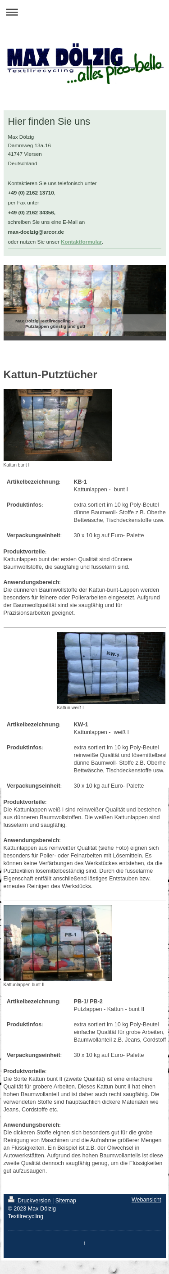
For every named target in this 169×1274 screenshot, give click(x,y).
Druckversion (30, 1200)
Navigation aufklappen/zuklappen (84, 12)
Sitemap (65, 1200)
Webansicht (146, 1200)
